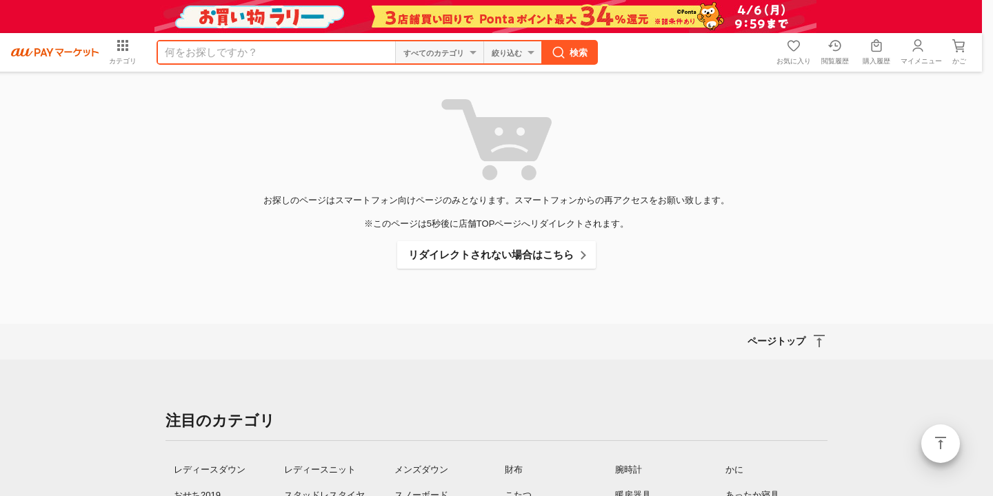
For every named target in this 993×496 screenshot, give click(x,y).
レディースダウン (209, 469)
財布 (514, 469)
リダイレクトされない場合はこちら (491, 254)
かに (734, 469)
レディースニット (320, 469)
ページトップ (940, 443)
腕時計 (628, 469)
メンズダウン (421, 469)
